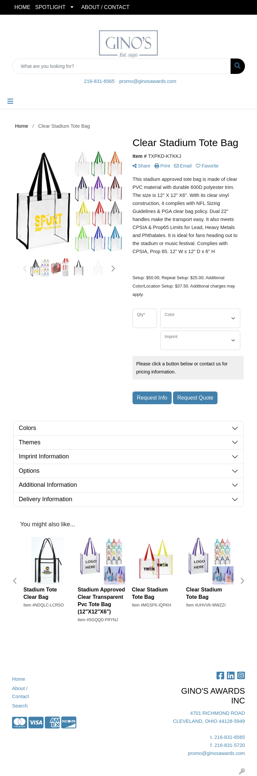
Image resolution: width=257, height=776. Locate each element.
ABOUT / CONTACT (105, 7)
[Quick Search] (121, 66)
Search (19, 705)
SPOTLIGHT (50, 7)
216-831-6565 (99, 81)
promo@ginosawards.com (147, 81)
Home (18, 679)
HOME (22, 7)
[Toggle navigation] (10, 101)
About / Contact (20, 692)
